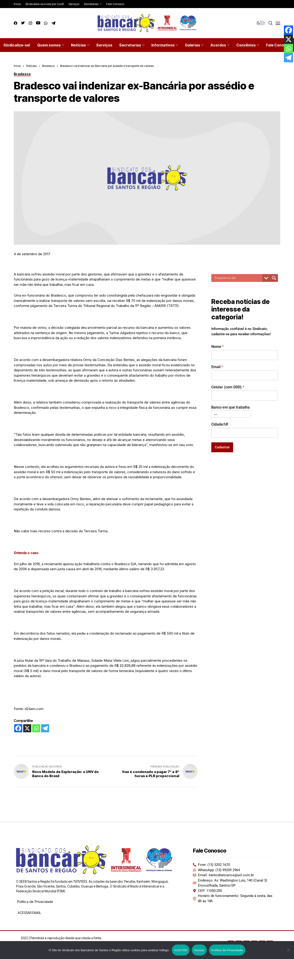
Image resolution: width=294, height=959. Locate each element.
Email (217, 367)
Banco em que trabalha (230, 407)
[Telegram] (45, 728)
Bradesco (48, 66)
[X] (27, 728)
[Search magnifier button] (274, 278)
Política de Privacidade (35, 901)
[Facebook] (18, 728)
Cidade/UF (220, 424)
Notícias (31, 66)
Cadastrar (222, 447)
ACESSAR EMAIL (29, 913)
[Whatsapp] (36, 728)
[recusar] (288, 950)
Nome (217, 346)
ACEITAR (180, 950)
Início (17, 66)
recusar (199, 950)
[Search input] (238, 278)
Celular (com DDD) (227, 387)
